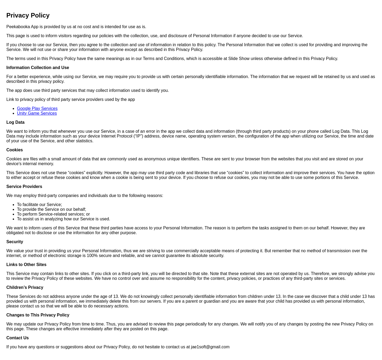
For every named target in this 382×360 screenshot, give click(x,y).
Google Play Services (37, 108)
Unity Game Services (37, 113)
